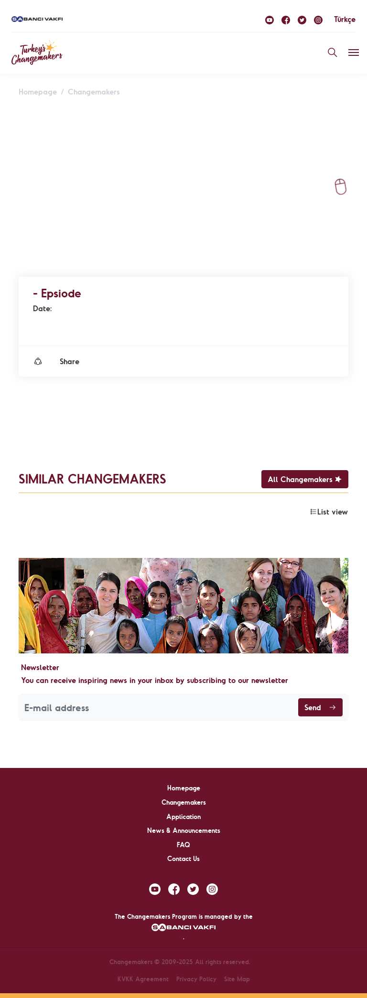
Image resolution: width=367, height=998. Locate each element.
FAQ (183, 844)
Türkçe (345, 19)
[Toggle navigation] (353, 52)
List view (329, 511)
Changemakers (94, 91)
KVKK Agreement (143, 979)
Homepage (38, 91)
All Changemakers (305, 479)
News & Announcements (183, 830)
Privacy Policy (196, 979)
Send (320, 707)
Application (183, 816)
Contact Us (183, 858)
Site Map (237, 979)
